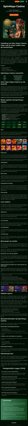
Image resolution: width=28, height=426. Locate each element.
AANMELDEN (17, 1)
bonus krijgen (14, 14)
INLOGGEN (22, 1)
